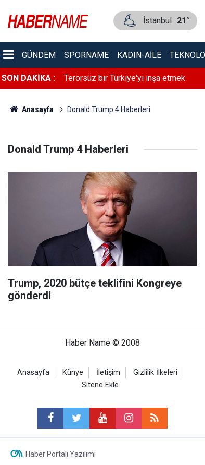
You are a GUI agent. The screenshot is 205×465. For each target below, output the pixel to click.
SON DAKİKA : (28, 78)
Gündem (39, 55)
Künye (72, 372)
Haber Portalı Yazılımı (60, 454)
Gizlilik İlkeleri (155, 372)
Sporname (86, 55)
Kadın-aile (139, 55)
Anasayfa (33, 372)
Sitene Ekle (100, 385)
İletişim (108, 372)
